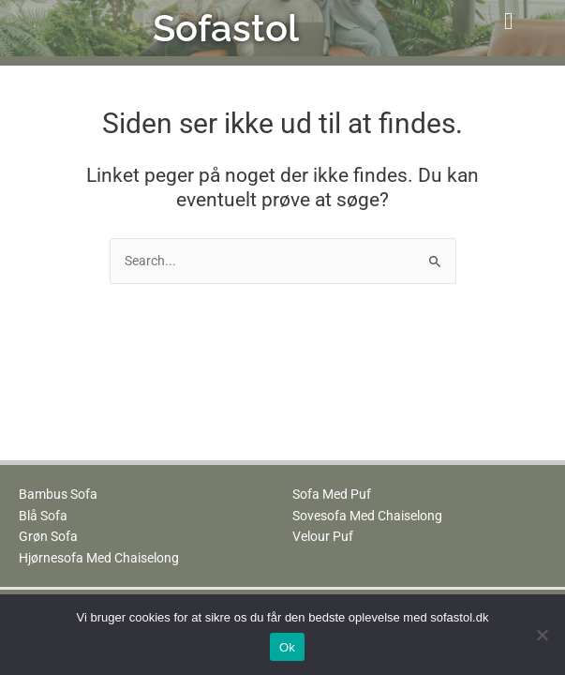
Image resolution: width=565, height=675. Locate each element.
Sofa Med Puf (331, 494)
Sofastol (226, 28)
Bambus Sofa (58, 494)
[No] (541, 634)
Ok (287, 647)
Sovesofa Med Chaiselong (367, 515)
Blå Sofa (43, 515)
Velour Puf (322, 536)
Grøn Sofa (48, 536)
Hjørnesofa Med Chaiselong (99, 557)
